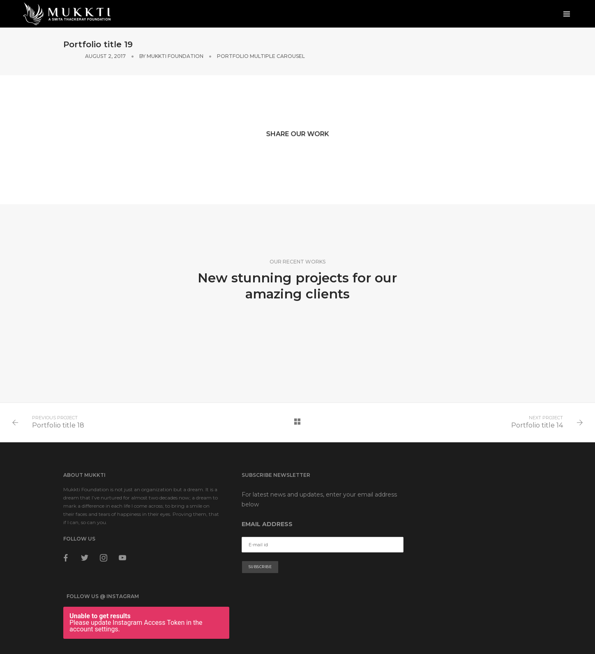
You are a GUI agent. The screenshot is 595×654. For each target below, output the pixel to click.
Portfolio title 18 (59, 415)
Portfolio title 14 (536, 415)
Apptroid (521, 621)
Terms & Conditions (86, 629)
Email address (249, 516)
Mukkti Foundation (402, 45)
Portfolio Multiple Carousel (488, 45)
